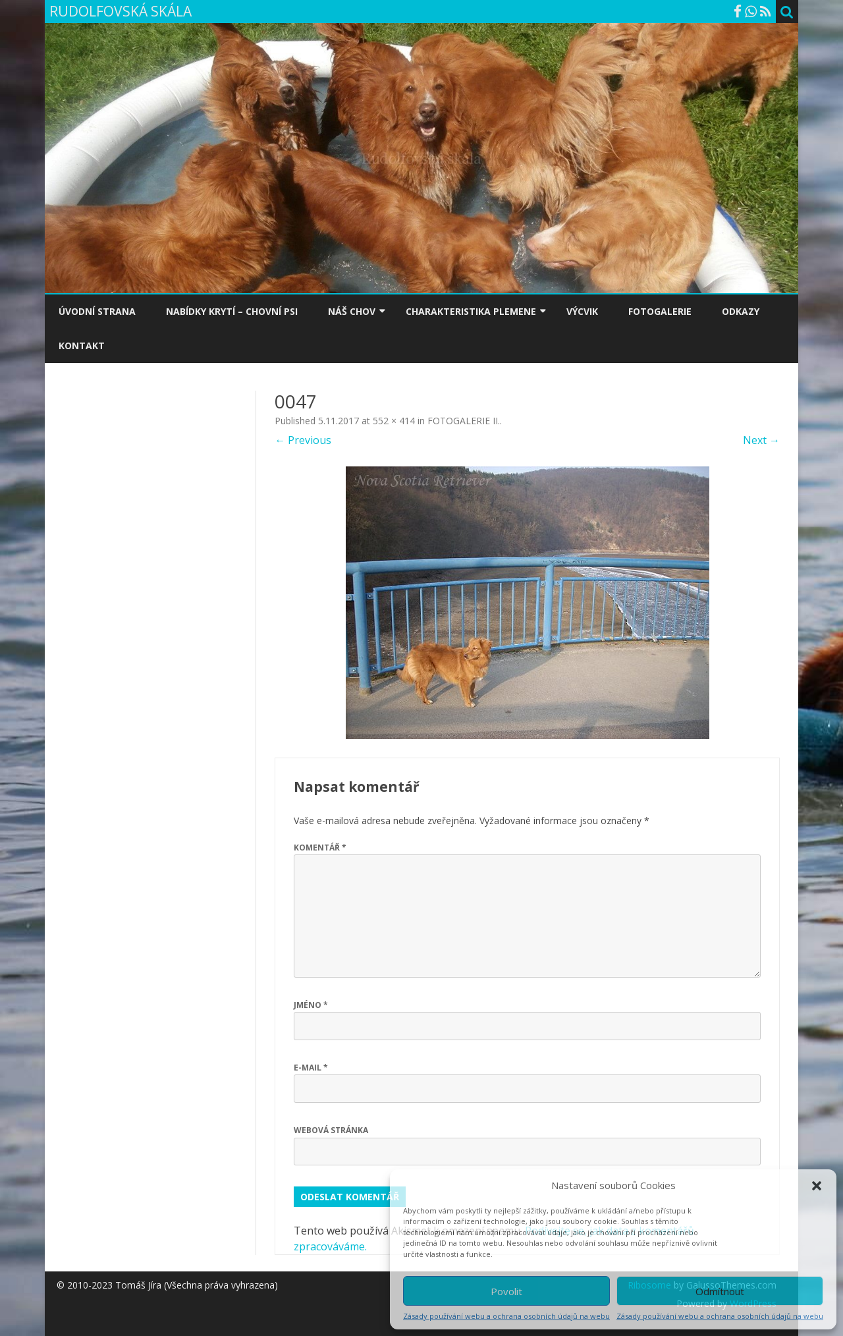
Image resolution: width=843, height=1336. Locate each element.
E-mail (311, 1067)
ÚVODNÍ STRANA (97, 311)
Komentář (320, 847)
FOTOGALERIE (660, 311)
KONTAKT (82, 345)
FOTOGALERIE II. (463, 420)
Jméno (311, 1005)
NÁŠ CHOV (351, 311)
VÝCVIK (582, 311)
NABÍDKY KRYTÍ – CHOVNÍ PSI (232, 311)
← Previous (303, 440)
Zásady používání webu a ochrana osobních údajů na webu (506, 1316)
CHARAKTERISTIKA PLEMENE (471, 311)
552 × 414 (394, 420)
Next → (761, 440)
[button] (816, 1185)
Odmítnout (719, 1291)
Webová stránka (331, 1130)
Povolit (506, 1291)
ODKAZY (740, 311)
